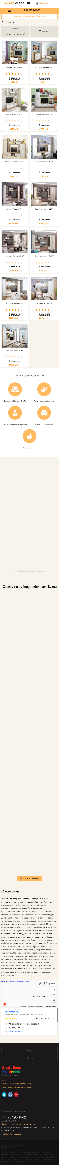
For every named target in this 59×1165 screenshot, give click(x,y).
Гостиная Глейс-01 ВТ (14, 115)
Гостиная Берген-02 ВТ (44, 67)
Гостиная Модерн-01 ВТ (14, 162)
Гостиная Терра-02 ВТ (44, 303)
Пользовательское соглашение (16, 1083)
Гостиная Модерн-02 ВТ (44, 162)
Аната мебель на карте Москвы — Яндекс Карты (29, 571)
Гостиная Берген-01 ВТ (14, 67)
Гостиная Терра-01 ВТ (14, 303)
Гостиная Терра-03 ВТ (14, 351)
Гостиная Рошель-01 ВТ (15, 209)
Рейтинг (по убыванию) (15, 34)
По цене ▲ (15, 28)
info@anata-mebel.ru (11, 1134)
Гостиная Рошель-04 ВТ (44, 256)
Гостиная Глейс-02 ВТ (44, 115)
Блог (3, 1080)
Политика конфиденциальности (16, 1087)
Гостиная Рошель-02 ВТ (44, 209)
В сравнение (14, 78)
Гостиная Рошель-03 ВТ (14, 256)
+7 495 (31, 10)
